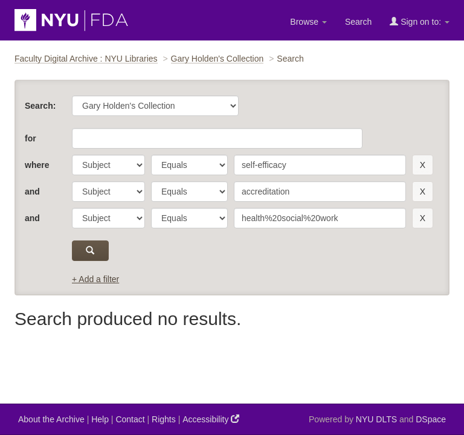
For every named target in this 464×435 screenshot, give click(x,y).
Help (100, 419)
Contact (129, 419)
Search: (40, 106)
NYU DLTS (376, 419)
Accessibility (210, 419)
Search (358, 22)
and (32, 191)
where (37, 165)
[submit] (90, 250)
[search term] (320, 165)
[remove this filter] (422, 165)
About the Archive (51, 419)
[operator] (189, 165)
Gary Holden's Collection (217, 58)
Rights (164, 419)
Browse (308, 22)
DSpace (431, 419)
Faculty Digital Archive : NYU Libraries (86, 58)
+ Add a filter (95, 279)
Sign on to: (420, 21)
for (30, 138)
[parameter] (108, 165)
